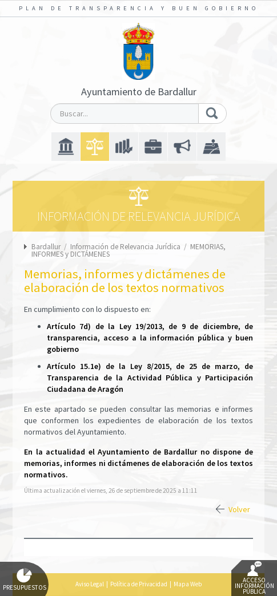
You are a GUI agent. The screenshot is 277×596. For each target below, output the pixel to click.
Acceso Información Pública (254, 578)
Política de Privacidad (138, 584)
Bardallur (46, 247)
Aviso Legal (89, 584)
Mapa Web (188, 584)
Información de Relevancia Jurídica (126, 247)
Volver (239, 509)
